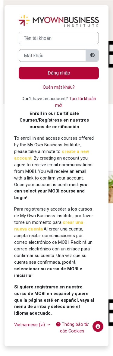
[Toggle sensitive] (92, 55)
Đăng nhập (59, 73)
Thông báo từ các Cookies (72, 328)
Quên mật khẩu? (59, 87)
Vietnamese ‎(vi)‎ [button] (30, 324)
